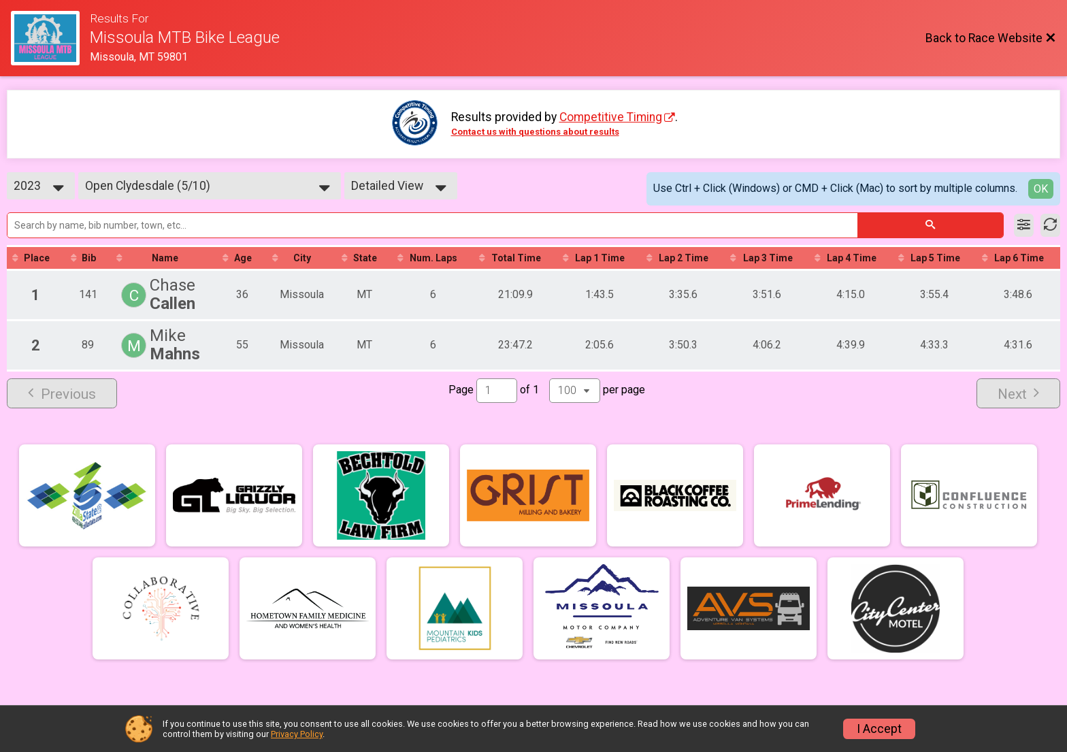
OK (1041, 188)
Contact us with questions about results (535, 132)
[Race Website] (50, 38)
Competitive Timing (610, 117)
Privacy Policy (297, 734)
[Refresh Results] (1050, 225)
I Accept (879, 729)
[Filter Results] (1024, 225)
